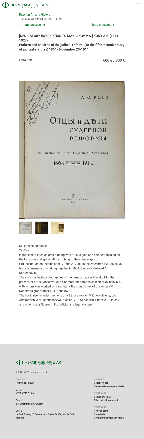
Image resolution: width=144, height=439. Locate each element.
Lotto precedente (34, 24)
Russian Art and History (34, 14)
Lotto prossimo (101, 24)
